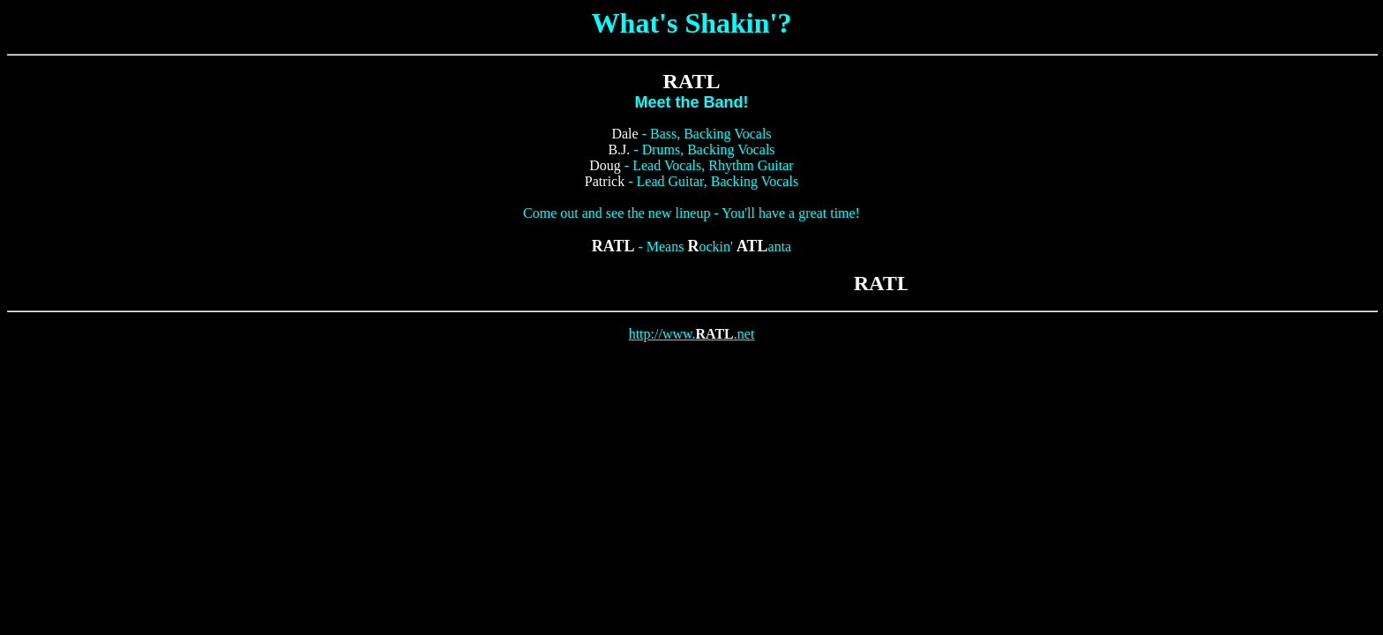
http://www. (662, 333)
